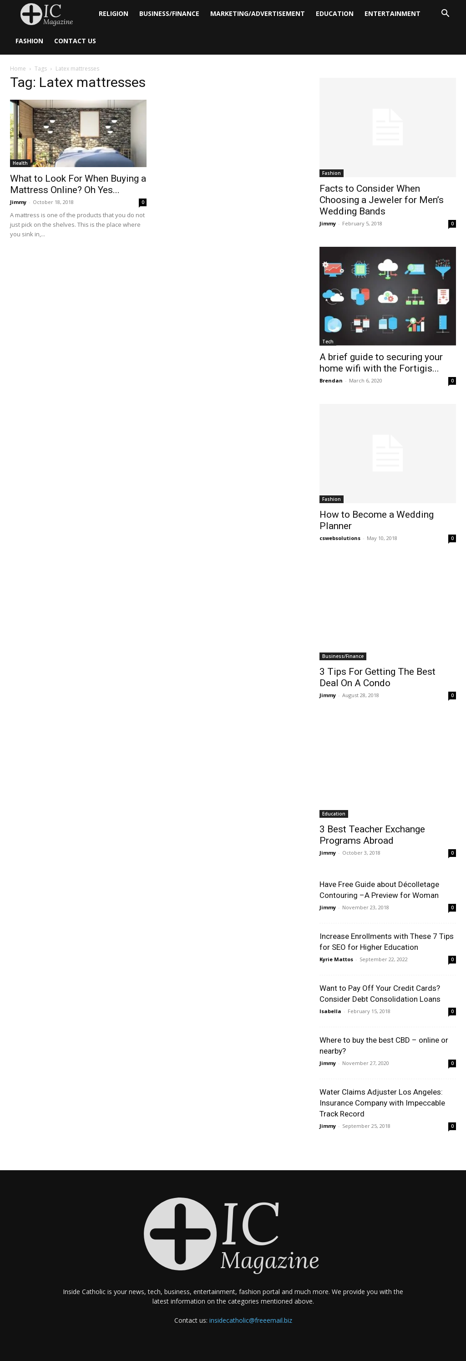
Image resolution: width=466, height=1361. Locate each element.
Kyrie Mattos (336, 959)
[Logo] (51, 14)
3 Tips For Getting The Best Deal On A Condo (377, 677)
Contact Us (75, 40)
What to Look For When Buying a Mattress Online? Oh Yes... (78, 184)
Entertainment (392, 13)
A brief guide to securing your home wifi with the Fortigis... (381, 363)
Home (18, 68)
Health (20, 163)
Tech (328, 341)
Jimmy (18, 202)
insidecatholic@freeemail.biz (250, 1320)
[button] (445, 14)
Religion (113, 13)
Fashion (29, 40)
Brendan (331, 380)
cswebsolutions (339, 538)
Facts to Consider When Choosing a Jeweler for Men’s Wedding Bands (381, 200)
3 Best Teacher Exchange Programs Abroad (372, 835)
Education (335, 13)
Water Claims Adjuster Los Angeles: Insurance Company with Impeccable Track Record (382, 1102)
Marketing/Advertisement (257, 13)
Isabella (330, 1011)
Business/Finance (169, 13)
